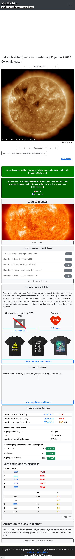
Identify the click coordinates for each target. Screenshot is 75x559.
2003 (16, 479)
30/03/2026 (48, 414)
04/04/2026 (48, 418)
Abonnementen (19, 330)
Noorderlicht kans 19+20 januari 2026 (37, 265)
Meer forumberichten (37, 281)
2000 (16, 475)
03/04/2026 (48, 422)
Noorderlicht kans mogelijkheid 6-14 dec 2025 (37, 270)
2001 (16, 472)
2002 (16, 483)
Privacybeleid (42, 552)
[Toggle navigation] (70, 5)
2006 (15, 504)
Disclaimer (31, 552)
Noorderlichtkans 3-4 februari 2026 (37, 259)
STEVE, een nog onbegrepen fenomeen (37, 253)
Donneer (55, 328)
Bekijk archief (39, 66)
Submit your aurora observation (37, 540)
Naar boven (67, 158)
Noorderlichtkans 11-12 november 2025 (37, 276)
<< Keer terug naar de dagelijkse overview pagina (24, 153)
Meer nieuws (37, 242)
